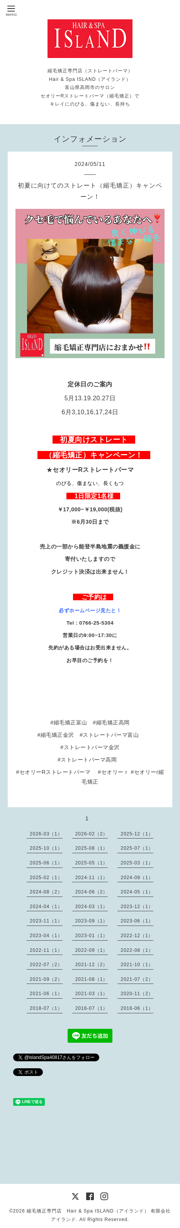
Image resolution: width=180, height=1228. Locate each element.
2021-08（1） (91, 979)
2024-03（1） (91, 906)
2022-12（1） (137, 935)
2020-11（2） (137, 993)
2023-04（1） (46, 935)
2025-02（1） (46, 877)
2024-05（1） (137, 892)
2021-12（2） (91, 964)
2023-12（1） (137, 906)
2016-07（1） (91, 1008)
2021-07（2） (137, 979)
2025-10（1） (46, 848)
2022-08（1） (137, 950)
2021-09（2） (46, 979)
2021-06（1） (46, 993)
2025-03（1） (137, 863)
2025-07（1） (137, 848)
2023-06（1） (137, 921)
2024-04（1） (46, 906)
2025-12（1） (137, 834)
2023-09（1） (91, 921)
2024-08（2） (46, 892)
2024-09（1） (137, 877)
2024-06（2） (91, 892)
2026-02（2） (91, 834)
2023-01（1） (91, 935)
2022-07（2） (46, 964)
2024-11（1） (91, 877)
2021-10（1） (137, 964)
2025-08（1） (91, 848)
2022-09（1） (91, 950)
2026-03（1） (46, 834)
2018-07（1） (46, 1008)
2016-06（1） (137, 1008)
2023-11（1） (46, 921)
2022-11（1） (46, 950)
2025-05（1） (91, 863)
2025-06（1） (46, 863)
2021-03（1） (91, 993)
